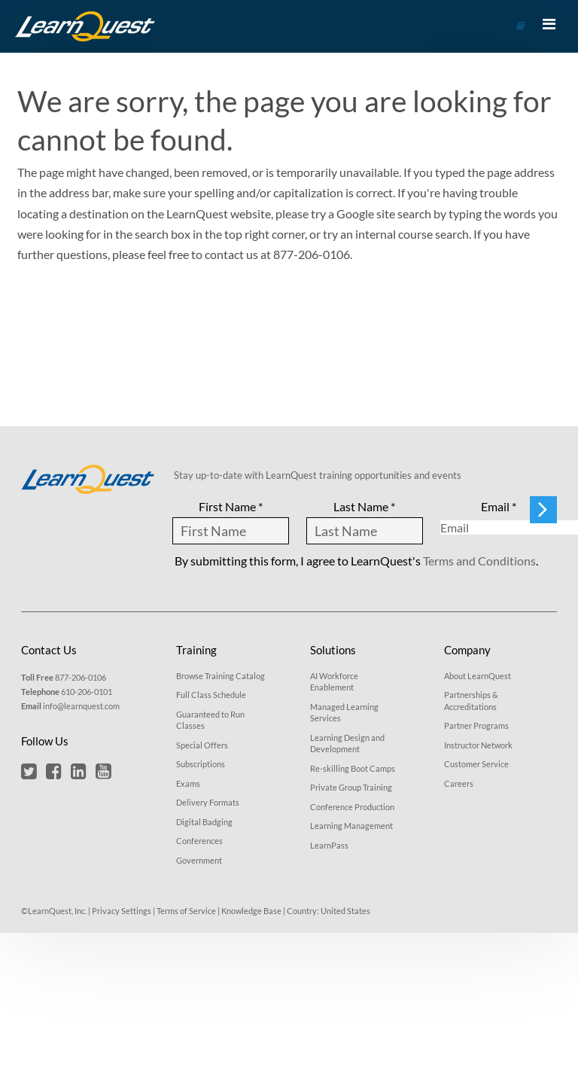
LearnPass (329, 845)
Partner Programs (476, 725)
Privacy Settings (121, 911)
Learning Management (351, 825)
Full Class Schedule (211, 694)
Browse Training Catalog (220, 676)
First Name (231, 506)
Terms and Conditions (479, 560)
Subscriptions (200, 764)
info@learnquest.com (81, 706)
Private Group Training (351, 787)
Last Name (364, 506)
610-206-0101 (86, 691)
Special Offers (202, 745)
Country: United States (328, 911)
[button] (29, 771)
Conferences (199, 841)
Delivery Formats (207, 802)
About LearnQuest (477, 676)
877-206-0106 (80, 677)
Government (199, 860)
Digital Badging (204, 822)
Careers (458, 783)
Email (498, 506)
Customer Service (476, 764)
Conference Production (352, 807)
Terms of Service (186, 911)
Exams (188, 783)
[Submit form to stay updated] (543, 509)
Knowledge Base (251, 911)
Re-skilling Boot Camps (352, 768)
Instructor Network (478, 745)
